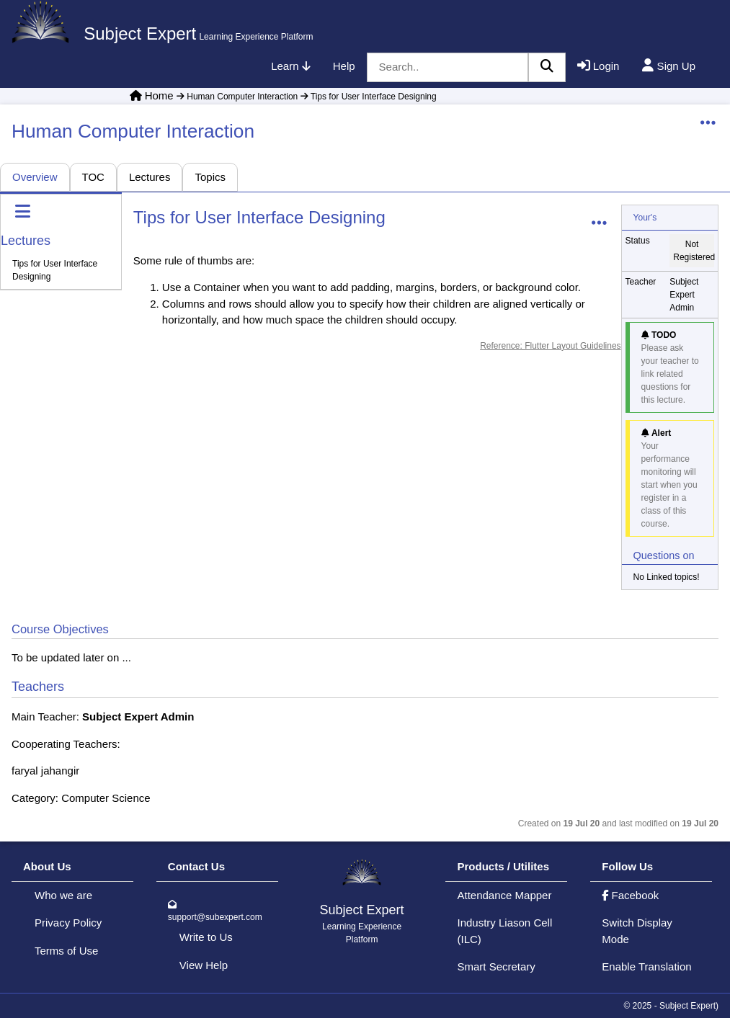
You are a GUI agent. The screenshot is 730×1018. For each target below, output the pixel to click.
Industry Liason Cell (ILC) (504, 930)
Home (159, 95)
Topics (210, 177)
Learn (290, 66)
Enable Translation (646, 966)
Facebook (630, 895)
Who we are (63, 895)
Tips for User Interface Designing (367, 96)
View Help (203, 965)
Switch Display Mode (637, 930)
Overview (35, 177)
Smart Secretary (496, 966)
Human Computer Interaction (237, 96)
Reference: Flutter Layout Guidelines (550, 346)
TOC (93, 177)
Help (344, 66)
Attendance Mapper (504, 895)
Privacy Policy (68, 922)
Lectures (150, 177)
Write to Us (206, 937)
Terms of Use (66, 951)
